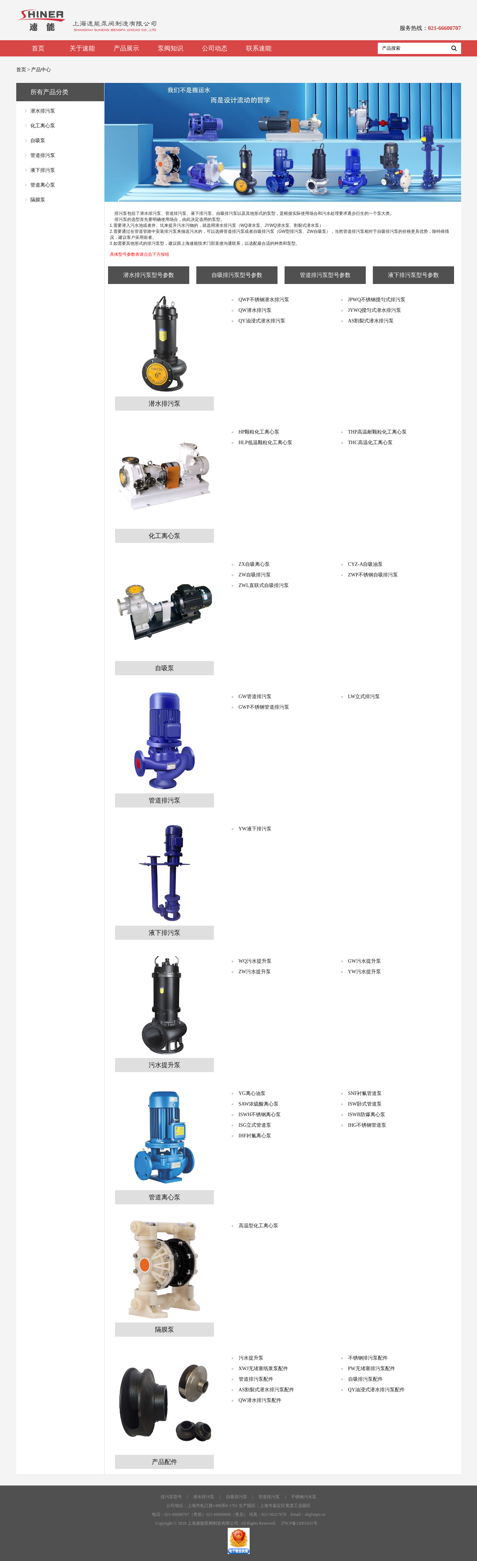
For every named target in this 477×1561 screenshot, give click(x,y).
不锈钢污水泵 (303, 1496)
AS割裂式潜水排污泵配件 (266, 1389)
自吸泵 (37, 140)
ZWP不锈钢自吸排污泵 (373, 574)
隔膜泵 (37, 199)
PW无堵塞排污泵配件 (371, 1368)
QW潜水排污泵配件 (260, 1400)
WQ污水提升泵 (255, 961)
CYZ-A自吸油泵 (365, 564)
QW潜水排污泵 (255, 310)
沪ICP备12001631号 (299, 1523)
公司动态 (214, 48)
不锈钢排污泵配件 (368, 1358)
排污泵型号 (171, 1496)
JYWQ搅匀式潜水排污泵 (374, 310)
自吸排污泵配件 (365, 1379)
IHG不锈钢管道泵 (367, 1125)
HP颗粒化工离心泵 (259, 432)
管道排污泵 (42, 155)
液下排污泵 (42, 170)
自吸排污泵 (236, 1496)
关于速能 (82, 48)
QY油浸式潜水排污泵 (262, 320)
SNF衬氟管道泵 (365, 1093)
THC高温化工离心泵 (370, 442)
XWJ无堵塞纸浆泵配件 (263, 1368)
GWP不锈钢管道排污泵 (264, 707)
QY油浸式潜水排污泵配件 (376, 1389)
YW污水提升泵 (364, 971)
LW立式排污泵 (364, 696)
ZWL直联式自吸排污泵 (264, 585)
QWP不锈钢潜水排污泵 (264, 299)
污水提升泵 (251, 1358)
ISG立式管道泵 (255, 1125)
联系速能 (259, 48)
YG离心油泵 (252, 1093)
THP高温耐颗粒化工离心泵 (377, 432)
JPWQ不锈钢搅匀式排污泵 (377, 299)
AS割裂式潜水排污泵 (371, 320)
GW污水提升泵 (364, 961)
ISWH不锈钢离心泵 (260, 1114)
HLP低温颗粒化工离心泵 (265, 442)
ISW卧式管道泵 (365, 1104)
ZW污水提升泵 (255, 971)
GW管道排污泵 (255, 696)
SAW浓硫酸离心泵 (259, 1104)
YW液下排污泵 (255, 828)
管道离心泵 (42, 185)
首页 (38, 48)
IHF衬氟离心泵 (255, 1135)
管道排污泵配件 (256, 1379)
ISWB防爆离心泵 (366, 1114)
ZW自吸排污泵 (255, 574)
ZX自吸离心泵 (254, 564)
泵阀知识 (170, 48)
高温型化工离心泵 (258, 1225)
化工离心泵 (42, 125)
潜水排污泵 (42, 111)
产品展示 (126, 48)
